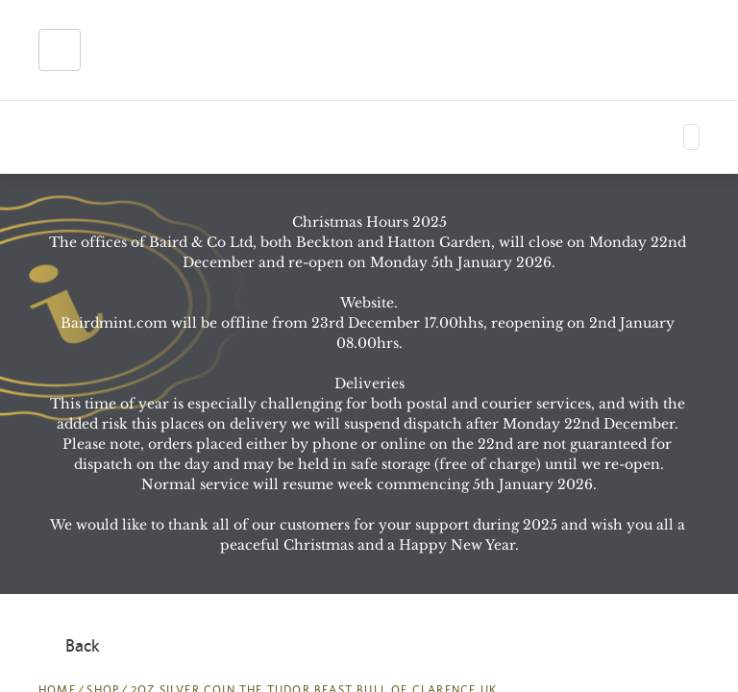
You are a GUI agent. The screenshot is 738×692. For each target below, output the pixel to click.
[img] (146, 50)
